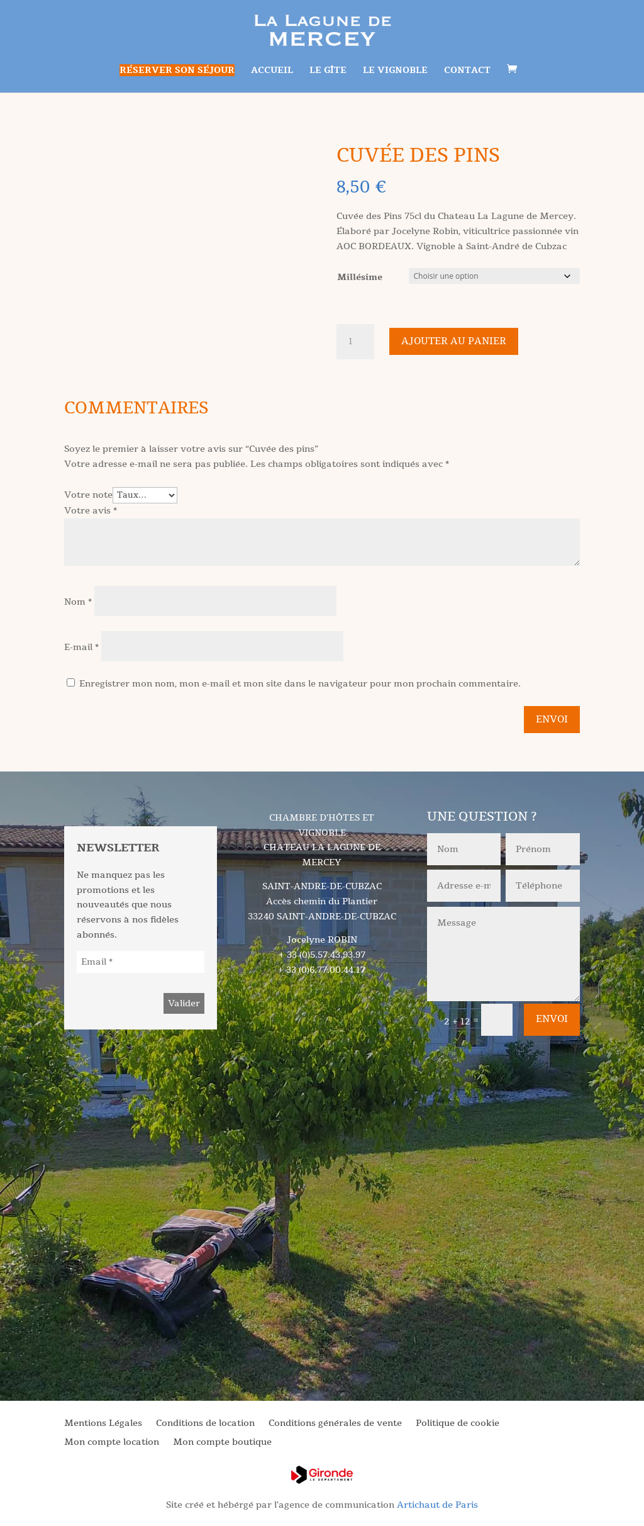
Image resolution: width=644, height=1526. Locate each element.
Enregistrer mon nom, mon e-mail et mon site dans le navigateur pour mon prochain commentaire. (300, 684)
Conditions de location (205, 1424)
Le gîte (328, 71)
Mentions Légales (103, 1424)
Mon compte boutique (222, 1443)
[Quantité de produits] (355, 341)
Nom (78, 602)
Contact (467, 71)
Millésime (359, 277)
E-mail (81, 647)
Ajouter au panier (453, 341)
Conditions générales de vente (335, 1424)
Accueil (272, 71)
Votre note (88, 495)
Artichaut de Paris (437, 1505)
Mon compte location (111, 1443)
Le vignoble (395, 71)
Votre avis (90, 511)
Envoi (552, 719)
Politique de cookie (457, 1424)
